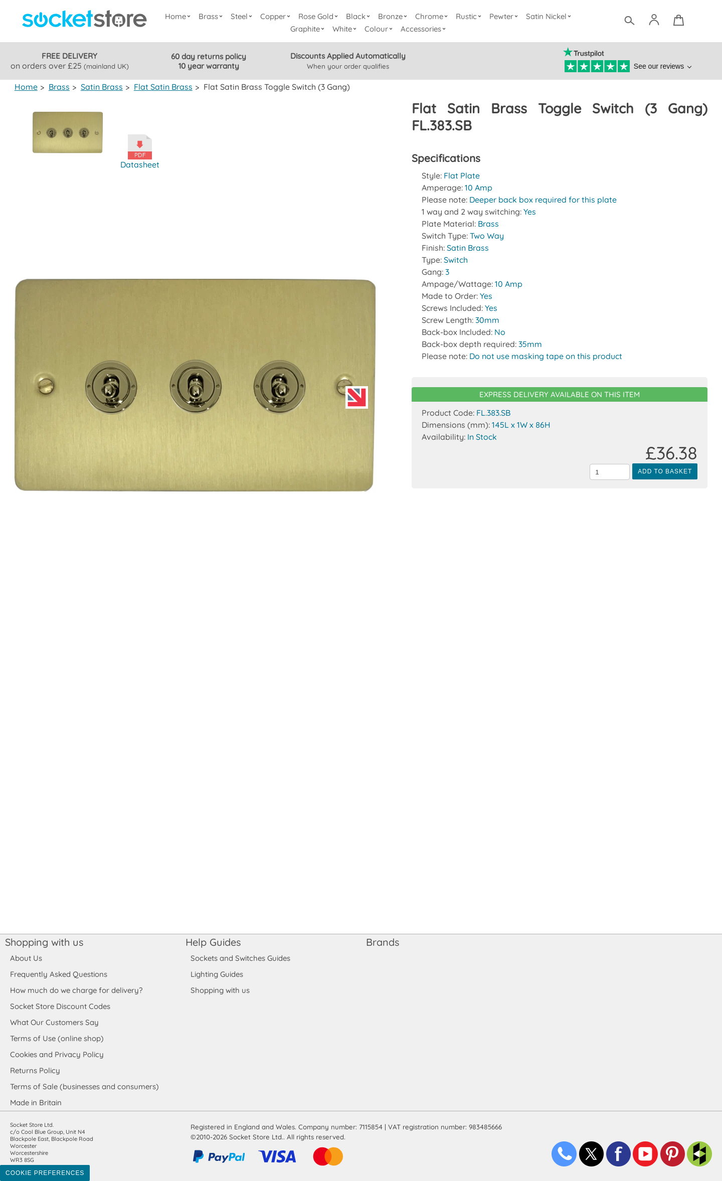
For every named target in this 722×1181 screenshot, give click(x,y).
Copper (277, 16)
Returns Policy (34, 1070)
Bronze (394, 16)
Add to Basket (665, 471)
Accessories (424, 29)
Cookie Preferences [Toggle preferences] (45, 1172)
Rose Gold (320, 16)
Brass (213, 16)
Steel (243, 16)
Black (360, 16)
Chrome (433, 16)
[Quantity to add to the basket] (610, 472)
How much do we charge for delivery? (75, 990)
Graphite (309, 29)
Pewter (504, 16)
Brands (382, 942)
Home (180, 16)
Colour (380, 29)
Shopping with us (44, 942)
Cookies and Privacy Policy (56, 1054)
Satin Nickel (549, 16)
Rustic (469, 16)
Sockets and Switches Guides (241, 958)
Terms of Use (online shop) (56, 1038)
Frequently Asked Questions (58, 974)
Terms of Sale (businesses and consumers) (84, 1086)
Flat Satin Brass (161, 87)
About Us (26, 958)
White (346, 29)
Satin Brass (100, 87)
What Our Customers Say (54, 1022)
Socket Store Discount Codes (60, 1006)
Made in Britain (36, 1102)
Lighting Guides (217, 974)
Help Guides (213, 942)
